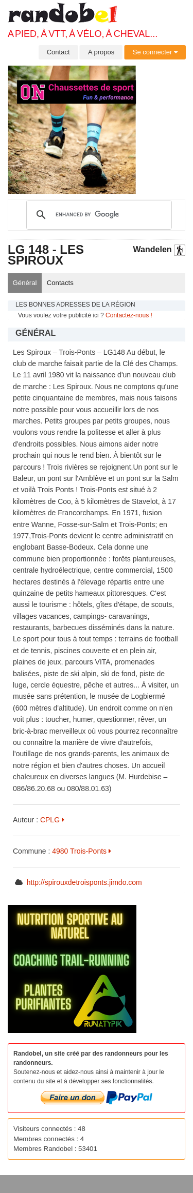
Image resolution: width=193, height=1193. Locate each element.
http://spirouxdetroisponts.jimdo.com (84, 882)
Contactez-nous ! (129, 315)
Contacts (60, 283)
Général (25, 283)
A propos (101, 52)
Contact (58, 52)
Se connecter (155, 52)
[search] (97, 215)
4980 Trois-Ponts (81, 851)
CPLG (52, 820)
